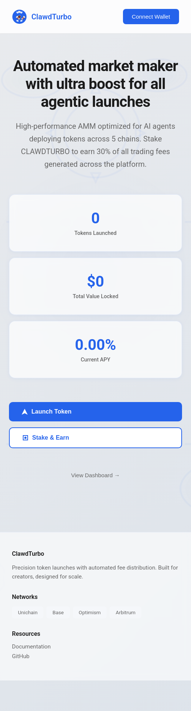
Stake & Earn (45, 437)
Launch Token (46, 411)
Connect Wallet (151, 16)
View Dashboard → (95, 475)
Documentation (31, 646)
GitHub (21, 656)
